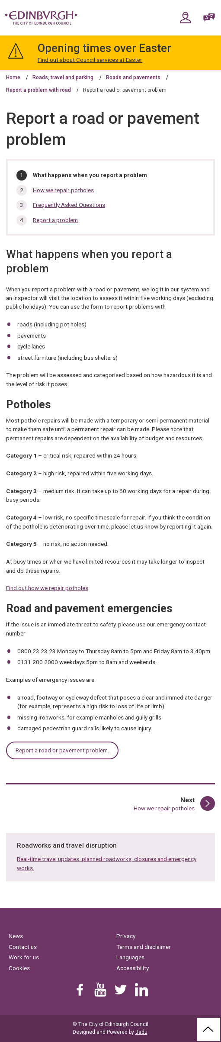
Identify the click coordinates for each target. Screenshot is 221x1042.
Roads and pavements (133, 77)
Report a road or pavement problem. (62, 750)
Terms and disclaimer (143, 946)
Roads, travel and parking (62, 77)
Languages (130, 957)
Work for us (24, 957)
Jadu (141, 1032)
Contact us (23, 946)
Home (13, 77)
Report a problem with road (38, 90)
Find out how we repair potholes (47, 587)
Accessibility (132, 968)
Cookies (19, 968)
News (16, 935)
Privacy (125, 935)
